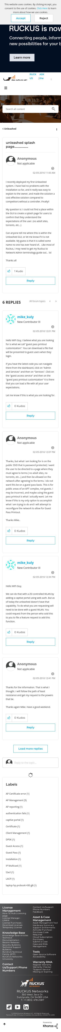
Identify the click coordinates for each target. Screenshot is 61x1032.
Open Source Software (44, 954)
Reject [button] (44, 18)
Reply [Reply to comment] (30, 415)
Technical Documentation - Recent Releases (11, 940)
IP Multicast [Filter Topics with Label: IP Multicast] (12, 865)
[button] (21, 18)
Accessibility (39, 956)
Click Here (42, 8)
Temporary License (12, 927)
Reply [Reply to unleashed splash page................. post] (30, 280)
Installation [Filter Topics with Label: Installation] (12, 859)
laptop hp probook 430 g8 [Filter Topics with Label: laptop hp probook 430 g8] (19, 885)
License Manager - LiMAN (11, 919)
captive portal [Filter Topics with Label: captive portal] (13, 819)
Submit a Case (40, 941)
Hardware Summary (43, 925)
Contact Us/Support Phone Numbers (43, 908)
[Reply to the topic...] (34, 762)
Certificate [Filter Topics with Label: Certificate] (11, 826)
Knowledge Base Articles (15, 935)
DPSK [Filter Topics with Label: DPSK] (9, 839)
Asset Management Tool (45, 923)
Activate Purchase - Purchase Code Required (43, 932)
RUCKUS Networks (32, 991)
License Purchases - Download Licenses (12, 924)
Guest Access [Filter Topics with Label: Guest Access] (13, 846)
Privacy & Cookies (24, 1015)
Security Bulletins (11, 945)
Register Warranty (42, 964)
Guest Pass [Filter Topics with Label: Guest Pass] (11, 852)
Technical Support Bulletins (11, 948)
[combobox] (30, 109)
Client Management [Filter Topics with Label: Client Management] (16, 833)
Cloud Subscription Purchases (43, 938)
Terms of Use (11, 1015)
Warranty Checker (42, 967)
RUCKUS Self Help (33, 80)
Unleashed (10, 128)
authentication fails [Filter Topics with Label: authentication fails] (16, 813)
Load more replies (30, 748)
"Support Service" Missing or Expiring (43, 970)
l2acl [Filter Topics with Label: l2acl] (8, 872)
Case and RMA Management (40, 945)
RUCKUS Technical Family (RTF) (12, 953)
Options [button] (56, 129)
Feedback (38, 912)
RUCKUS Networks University (12, 957)
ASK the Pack (42, 80)
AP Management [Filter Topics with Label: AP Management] (14, 800)
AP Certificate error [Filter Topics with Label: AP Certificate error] (16, 793)
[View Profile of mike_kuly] (25, 317)
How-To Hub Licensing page (14, 914)
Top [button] (4, 1024)
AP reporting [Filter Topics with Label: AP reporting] (12, 806)
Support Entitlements (44, 927)
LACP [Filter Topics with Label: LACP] (8, 878)
